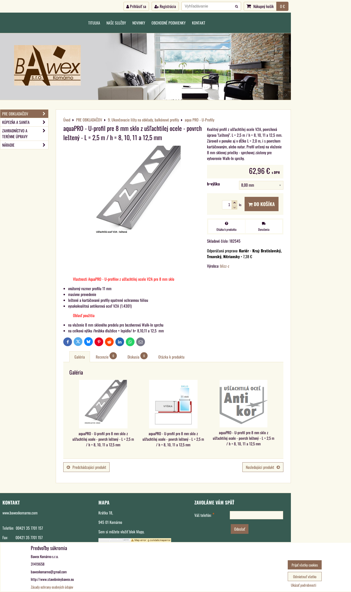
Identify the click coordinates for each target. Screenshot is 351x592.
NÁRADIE (25, 145)
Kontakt (198, 23)
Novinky (138, 23)
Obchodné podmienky (169, 23)
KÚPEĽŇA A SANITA (25, 122)
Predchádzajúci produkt (86, 467)
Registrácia (165, 6)
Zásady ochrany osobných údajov (52, 587)
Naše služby (116, 23)
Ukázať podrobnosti (303, 585)
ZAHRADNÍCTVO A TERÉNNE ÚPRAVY (25, 134)
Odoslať (239, 529)
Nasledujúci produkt (263, 467)
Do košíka (261, 204)
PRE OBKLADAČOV (25, 114)
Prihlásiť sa (136, 6)
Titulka (94, 23)
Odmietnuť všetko (304, 576)
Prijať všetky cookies (305, 565)
